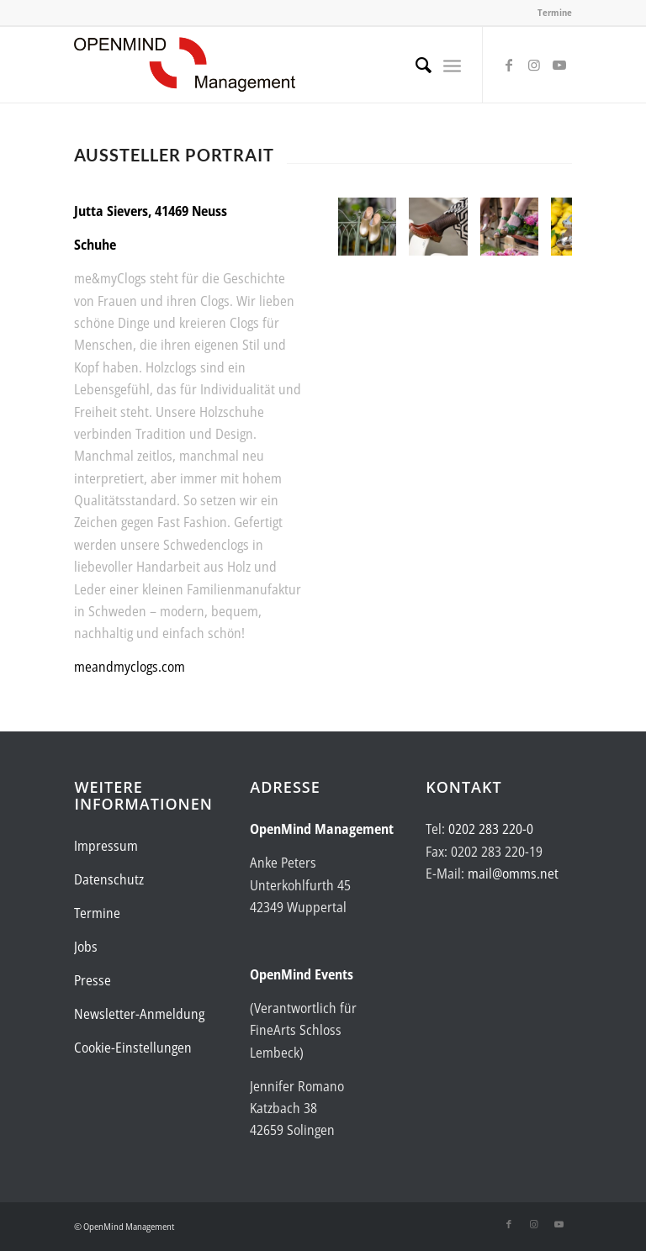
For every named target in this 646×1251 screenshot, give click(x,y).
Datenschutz (109, 879)
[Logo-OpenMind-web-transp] (184, 65)
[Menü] (452, 64)
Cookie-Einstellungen (133, 1047)
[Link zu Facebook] (509, 64)
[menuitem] (415, 65)
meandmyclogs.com (129, 666)
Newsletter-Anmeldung (139, 1014)
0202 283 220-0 (490, 829)
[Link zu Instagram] (534, 64)
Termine (554, 12)
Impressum (106, 846)
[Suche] (415, 65)
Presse (92, 980)
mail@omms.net (513, 873)
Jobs (86, 946)
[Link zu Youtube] (559, 64)
